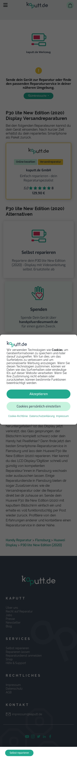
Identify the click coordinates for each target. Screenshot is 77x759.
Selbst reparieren (19, 752)
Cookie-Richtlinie (18, 416)
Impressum (62, 416)
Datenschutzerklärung (42, 416)
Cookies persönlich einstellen (39, 406)
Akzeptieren (38, 394)
